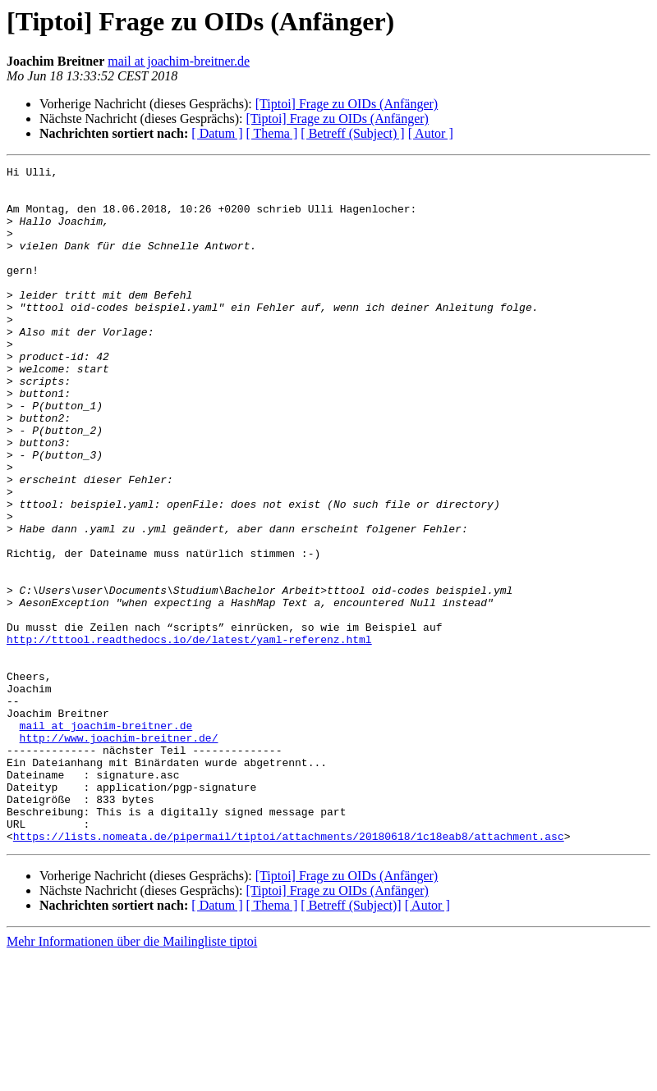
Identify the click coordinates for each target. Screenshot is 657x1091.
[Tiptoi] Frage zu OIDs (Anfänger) (346, 104)
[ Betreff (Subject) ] (352, 133)
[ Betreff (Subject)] (351, 1041)
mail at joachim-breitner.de (179, 61)
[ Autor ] (430, 133)
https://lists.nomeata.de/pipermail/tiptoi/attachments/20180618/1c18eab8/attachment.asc (288, 971)
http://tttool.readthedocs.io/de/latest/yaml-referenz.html (189, 735)
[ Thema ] (272, 133)
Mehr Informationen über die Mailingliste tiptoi (132, 1077)
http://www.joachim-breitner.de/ (119, 853)
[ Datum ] (216, 133)
